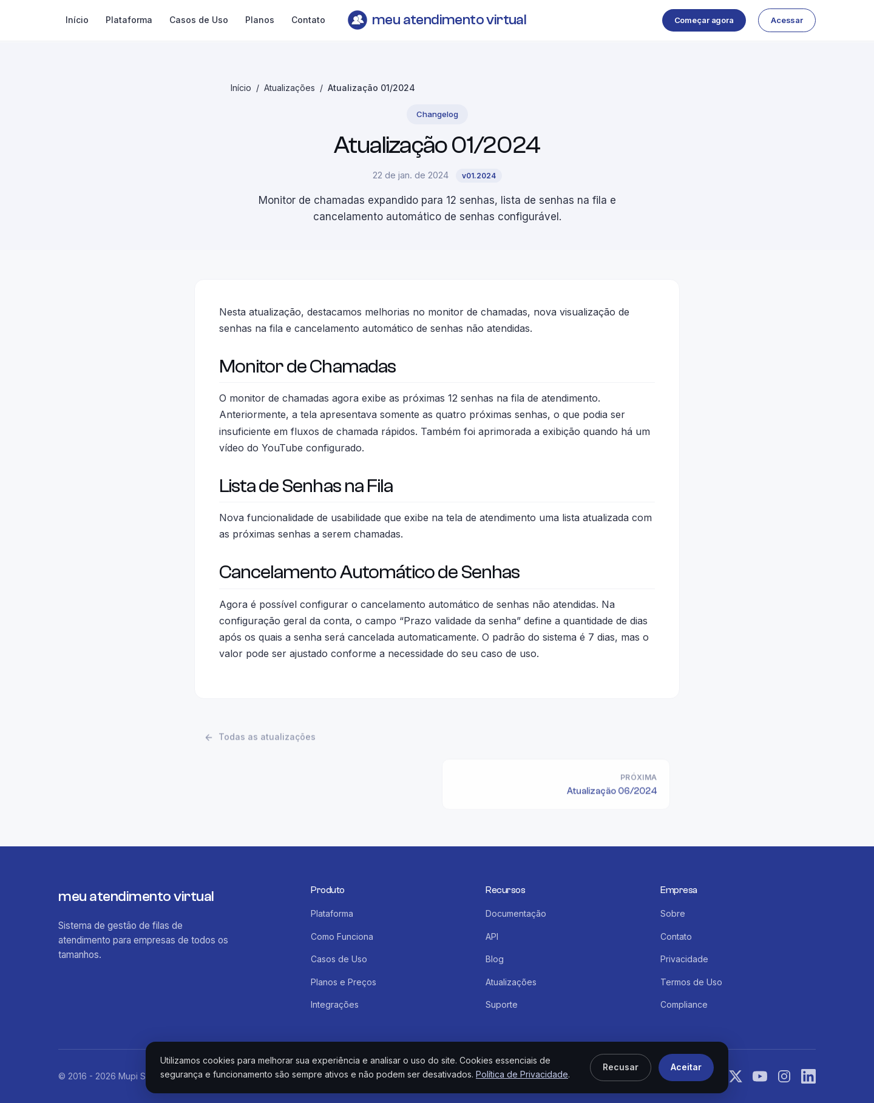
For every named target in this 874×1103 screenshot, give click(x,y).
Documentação (516, 913)
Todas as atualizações (260, 740)
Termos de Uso (691, 982)
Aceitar (686, 1067)
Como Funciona (342, 936)
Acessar (787, 20)
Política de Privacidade (522, 1074)
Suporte (502, 1004)
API (492, 936)
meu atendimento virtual (437, 20)
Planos (259, 20)
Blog (495, 959)
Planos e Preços (343, 982)
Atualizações (289, 88)
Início (77, 20)
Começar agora (704, 20)
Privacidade (684, 959)
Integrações (335, 1004)
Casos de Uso (198, 20)
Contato (308, 20)
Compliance (684, 1004)
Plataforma (129, 20)
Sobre (672, 913)
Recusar (621, 1067)
